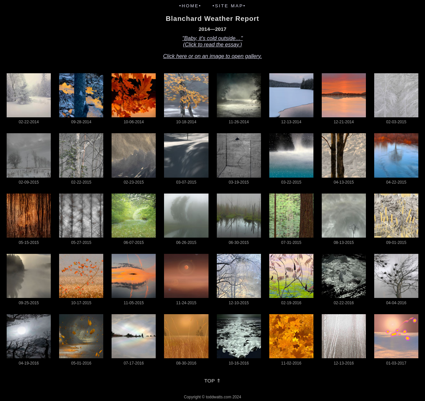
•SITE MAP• (229, 5)
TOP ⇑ (212, 380)
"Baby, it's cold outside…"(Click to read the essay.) (212, 41)
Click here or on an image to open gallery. (212, 56)
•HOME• (190, 5)
